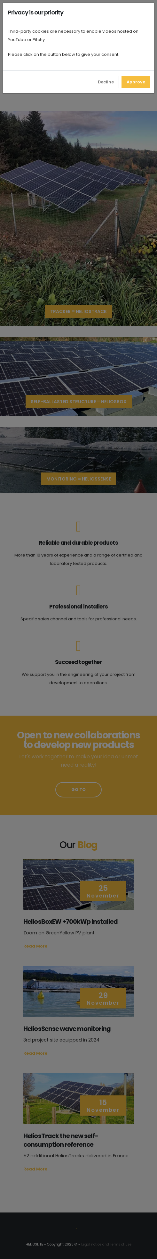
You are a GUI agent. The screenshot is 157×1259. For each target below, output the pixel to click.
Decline (106, 82)
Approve (136, 82)
